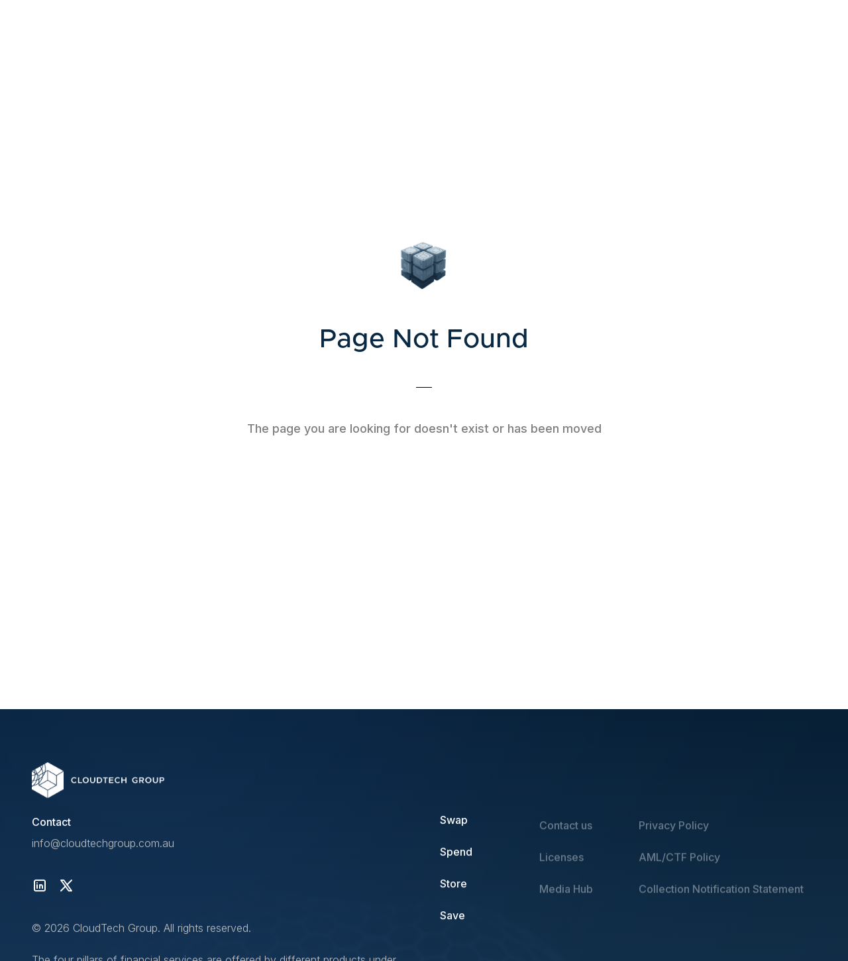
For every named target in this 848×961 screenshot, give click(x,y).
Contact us (565, 836)
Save (452, 916)
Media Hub (566, 900)
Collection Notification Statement (721, 900)
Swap (454, 820)
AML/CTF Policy (679, 868)
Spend (456, 852)
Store (453, 884)
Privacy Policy (674, 836)
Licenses (561, 868)
